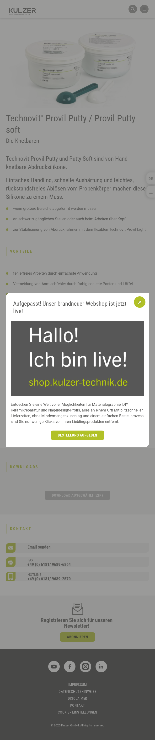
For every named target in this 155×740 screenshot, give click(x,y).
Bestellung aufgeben (77, 435)
